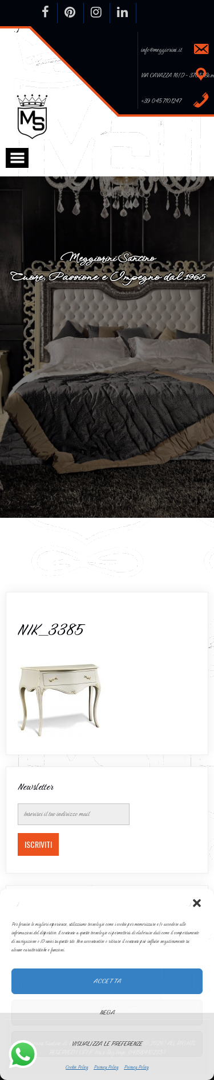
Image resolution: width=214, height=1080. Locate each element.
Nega (107, 1012)
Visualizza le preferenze (107, 1043)
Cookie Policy (77, 1067)
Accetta (107, 981)
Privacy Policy (106, 1067)
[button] (197, 903)
